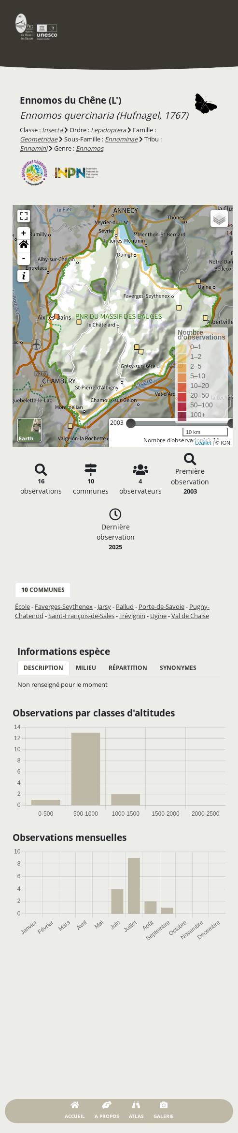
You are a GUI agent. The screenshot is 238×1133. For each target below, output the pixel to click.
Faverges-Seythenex (64, 606)
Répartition (128, 668)
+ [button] (24, 233)
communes (43, 590)
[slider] (131, 423)
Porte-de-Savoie (161, 606)
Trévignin (132, 615)
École (22, 606)
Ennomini (33, 148)
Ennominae (121, 139)
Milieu (86, 668)
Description (43, 668)
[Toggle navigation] (211, 26)
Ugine (158, 615)
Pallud (125, 606)
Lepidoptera (108, 129)
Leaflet (203, 443)
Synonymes (178, 668)
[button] (23, 246)
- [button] (24, 258)
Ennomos (89, 148)
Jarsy (104, 606)
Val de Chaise (190, 615)
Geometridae (38, 139)
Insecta (52, 129)
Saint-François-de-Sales (81, 615)
